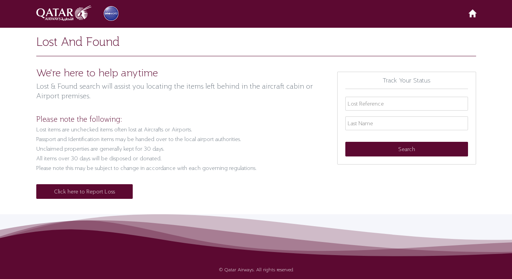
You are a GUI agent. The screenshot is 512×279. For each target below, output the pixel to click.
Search (406, 149)
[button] (65, 13)
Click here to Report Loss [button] (84, 191)
